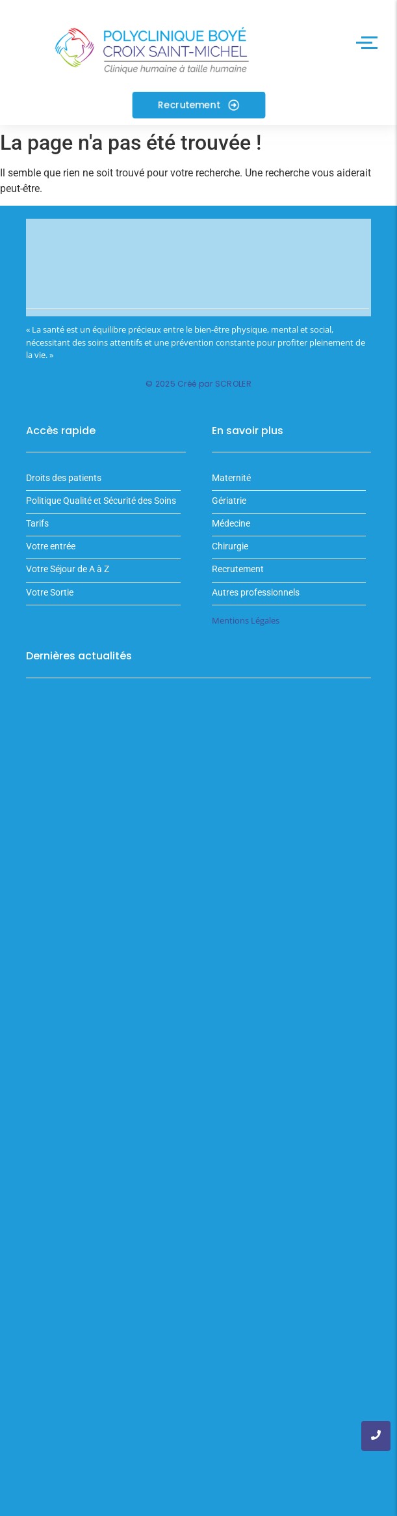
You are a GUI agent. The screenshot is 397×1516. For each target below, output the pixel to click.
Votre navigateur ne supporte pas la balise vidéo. (198, 268)
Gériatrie (229, 500)
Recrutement (238, 569)
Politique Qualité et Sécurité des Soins (101, 500)
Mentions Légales (245, 620)
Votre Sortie (49, 592)
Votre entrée (50, 546)
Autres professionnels (256, 592)
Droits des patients (63, 478)
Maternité (231, 478)
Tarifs (37, 523)
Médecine (231, 523)
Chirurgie (230, 546)
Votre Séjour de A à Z (67, 569)
